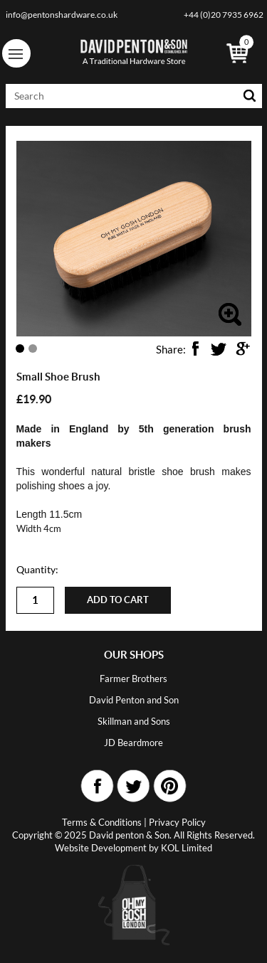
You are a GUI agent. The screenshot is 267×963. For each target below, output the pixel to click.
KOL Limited (186, 847)
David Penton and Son (134, 700)
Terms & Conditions (102, 822)
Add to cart (118, 600)
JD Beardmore (133, 742)
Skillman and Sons (134, 721)
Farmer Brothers (133, 678)
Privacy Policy (177, 822)
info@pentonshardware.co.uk (61, 14)
